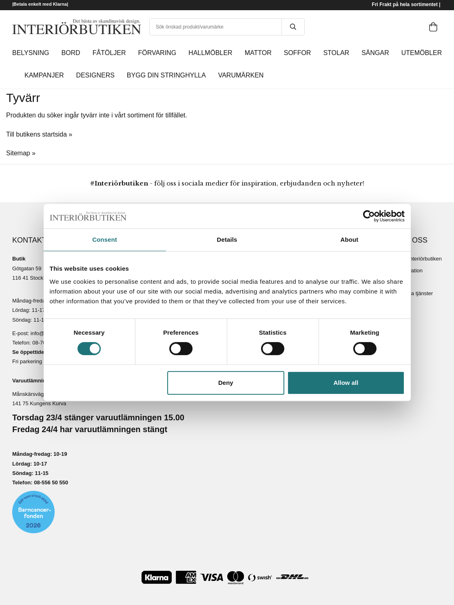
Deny (225, 382)
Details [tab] (227, 239)
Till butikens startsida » (39, 134)
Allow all (346, 382)
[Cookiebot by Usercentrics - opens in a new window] (369, 216)
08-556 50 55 (49, 482)
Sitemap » (20, 153)
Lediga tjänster (415, 293)
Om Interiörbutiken (420, 259)
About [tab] (350, 239)
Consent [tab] (104, 239)
